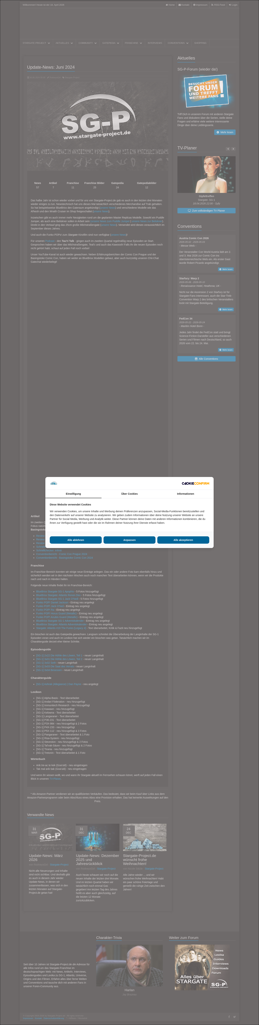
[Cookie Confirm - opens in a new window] (195, 483)
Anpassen (129, 540)
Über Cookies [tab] (129, 493)
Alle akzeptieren (183, 540)
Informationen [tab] (185, 493)
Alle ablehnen (75, 540)
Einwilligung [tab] (73, 493)
